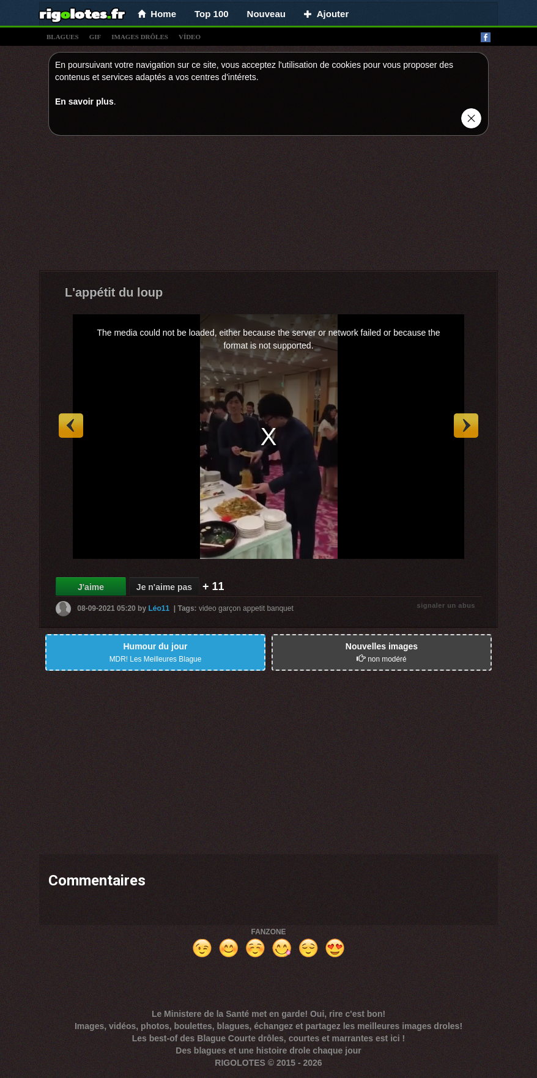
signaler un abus (446, 605)
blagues (62, 36)
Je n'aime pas (164, 587)
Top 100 (211, 14)
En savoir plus (84, 101)
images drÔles (139, 36)
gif (95, 36)
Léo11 (158, 608)
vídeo (190, 36)
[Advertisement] (268, 206)
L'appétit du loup (114, 292)
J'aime (91, 587)
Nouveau (266, 14)
